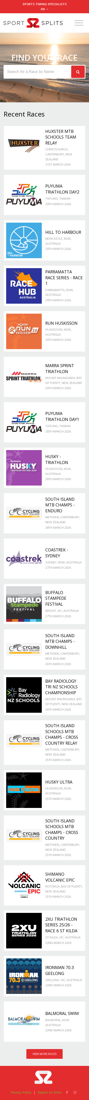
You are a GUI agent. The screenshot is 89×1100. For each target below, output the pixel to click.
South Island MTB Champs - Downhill (60, 641)
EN (44, 9)
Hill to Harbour (63, 232)
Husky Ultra (58, 782)
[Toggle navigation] (79, 23)
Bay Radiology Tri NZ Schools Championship (61, 686)
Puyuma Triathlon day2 (62, 189)
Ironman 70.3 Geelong (59, 970)
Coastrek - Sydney (56, 553)
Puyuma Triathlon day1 (62, 416)
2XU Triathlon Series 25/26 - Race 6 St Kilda (61, 924)
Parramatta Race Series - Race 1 (64, 277)
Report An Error (49, 1092)
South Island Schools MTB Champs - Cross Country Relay (61, 734)
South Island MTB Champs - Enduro (60, 505)
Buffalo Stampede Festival (55, 598)
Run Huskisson (61, 323)
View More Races (45, 1054)
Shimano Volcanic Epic (60, 877)
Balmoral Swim (62, 1013)
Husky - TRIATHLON (56, 459)
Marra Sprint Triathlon (59, 368)
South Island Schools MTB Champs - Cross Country (61, 829)
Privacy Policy (20, 1092)
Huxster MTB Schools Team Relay (60, 137)
